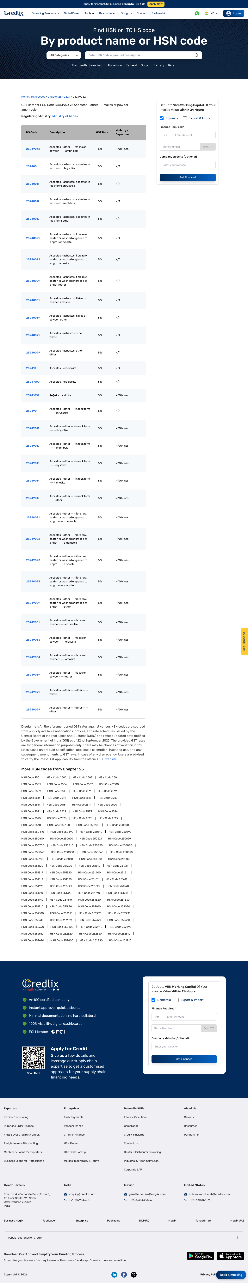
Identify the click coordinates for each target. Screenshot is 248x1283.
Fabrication (49, 1220)
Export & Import (200, 118)
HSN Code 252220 (90, 913)
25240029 (33, 280)
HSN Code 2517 (30, 804)
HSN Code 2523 (82, 811)
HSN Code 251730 (89, 893)
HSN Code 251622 (89, 886)
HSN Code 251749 (32, 899)
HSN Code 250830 (120, 845)
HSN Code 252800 (61, 940)
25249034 (33, 657)
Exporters (10, 1108)
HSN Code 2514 (56, 798)
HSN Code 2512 (107, 791)
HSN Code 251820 (89, 899)
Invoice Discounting (16, 1117)
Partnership (191, 1134)
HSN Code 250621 (90, 838)
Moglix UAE (237, 1220)
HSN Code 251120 (32, 865)
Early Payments (73, 1117)
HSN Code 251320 (60, 872)
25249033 (33, 639)
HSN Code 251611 (88, 879)
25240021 (33, 238)
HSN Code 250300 (117, 825)
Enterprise (82, 1220)
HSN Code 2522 (56, 811)
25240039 (33, 317)
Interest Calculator (135, 1117)
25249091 (33, 692)
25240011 (32, 183)
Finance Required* (172, 127)
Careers (189, 1117)
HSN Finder (71, 1143)
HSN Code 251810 (61, 899)
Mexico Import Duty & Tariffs (81, 1161)
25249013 (33, 463)
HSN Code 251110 (119, 859)
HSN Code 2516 (107, 798)
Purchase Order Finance (19, 1126)
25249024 (33, 581)
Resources (190, 1126)
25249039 (33, 674)
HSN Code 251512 (32, 879)
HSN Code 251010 (62, 859)
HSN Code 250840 (33, 852)
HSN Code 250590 (120, 831)
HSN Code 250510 (91, 831)
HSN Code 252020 (118, 906)
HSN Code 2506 (57, 784)
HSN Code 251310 (89, 865)
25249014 (33, 480)
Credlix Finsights (134, 1134)
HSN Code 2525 (31, 818)
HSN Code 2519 (81, 804)
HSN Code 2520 (107, 804)
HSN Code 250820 (91, 845)
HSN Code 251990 (61, 906)
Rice (171, 65)
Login (233, 13)
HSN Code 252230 (119, 913)
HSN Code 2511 (82, 791)
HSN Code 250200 (87, 825)
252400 (31, 166)
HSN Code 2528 (82, 818)
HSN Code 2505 (31, 784)
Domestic (172, 118)
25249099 (33, 709)
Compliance (131, 1126)
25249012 (33, 445)
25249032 (33, 149)
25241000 (33, 381)
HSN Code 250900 (32, 859)
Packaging (113, 1220)
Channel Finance (74, 1134)
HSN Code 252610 (119, 933)
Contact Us (131, 1143)
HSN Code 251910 (32, 906)
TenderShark (203, 1220)
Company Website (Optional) (178, 156)
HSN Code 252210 (61, 913)
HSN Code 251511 (117, 872)
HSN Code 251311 (117, 865)
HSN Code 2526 (56, 818)
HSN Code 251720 (60, 893)
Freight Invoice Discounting (21, 1143)
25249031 (33, 622)
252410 (31, 368)
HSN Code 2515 (81, 798)
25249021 (33, 517)
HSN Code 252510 (32, 933)
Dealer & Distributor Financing (142, 1152)
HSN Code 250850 (62, 852)
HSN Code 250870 (121, 852)
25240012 (33, 201)
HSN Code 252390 (32, 927)
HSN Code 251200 (61, 865)
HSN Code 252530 (90, 933)
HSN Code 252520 (61, 933)
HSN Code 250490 (61, 831)
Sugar (145, 65)
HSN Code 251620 (32, 886)
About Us (190, 1108)
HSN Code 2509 (31, 791)
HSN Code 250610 (32, 838)
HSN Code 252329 (89, 920)
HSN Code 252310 (32, 920)
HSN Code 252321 (61, 920)
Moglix (172, 1220)
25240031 (33, 300)
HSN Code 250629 (119, 838)
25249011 (32, 428)
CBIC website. (107, 759)
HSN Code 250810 (62, 845)
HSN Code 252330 (118, 920)
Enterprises (72, 1108)
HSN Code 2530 (31, 825)
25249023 (33, 560)
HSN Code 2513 (30, 798)
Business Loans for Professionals (24, 1161)
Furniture (115, 65)
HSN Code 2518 (56, 804)
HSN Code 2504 (109, 777)
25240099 (33, 352)
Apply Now (156, 4)
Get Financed (187, 177)
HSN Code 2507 (83, 784)
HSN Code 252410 (91, 927)
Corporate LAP (133, 1169)
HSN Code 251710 (32, 893)
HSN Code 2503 (82, 777)
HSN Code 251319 (32, 872)
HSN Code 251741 (117, 893)
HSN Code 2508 (109, 784)
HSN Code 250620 (61, 838)
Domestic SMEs (134, 1108)
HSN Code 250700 (32, 845)
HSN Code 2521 (30, 811)
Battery (158, 65)
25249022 (33, 539)
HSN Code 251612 (116, 879)
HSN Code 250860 (91, 852)
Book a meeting (231, 1275)
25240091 (33, 335)
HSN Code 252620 (32, 940)
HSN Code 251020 (90, 859)
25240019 (33, 218)
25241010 (32, 395)
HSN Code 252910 (120, 940)
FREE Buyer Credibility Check (22, 1134)
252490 (31, 410)
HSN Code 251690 (118, 886)
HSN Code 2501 (30, 777)
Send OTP (208, 146)
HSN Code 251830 (118, 899)
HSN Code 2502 (56, 777)
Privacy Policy (209, 1274)
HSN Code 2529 (108, 818)
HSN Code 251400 (89, 872)
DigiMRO (144, 1220)
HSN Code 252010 (89, 906)
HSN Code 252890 (91, 940)
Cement (131, 65)
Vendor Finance (73, 1126)
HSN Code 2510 (56, 791)
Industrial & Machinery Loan (141, 1161)
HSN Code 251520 (60, 879)
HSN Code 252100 (32, 913)
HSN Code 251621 (61, 886)
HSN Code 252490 (120, 927)
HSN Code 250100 (58, 825)
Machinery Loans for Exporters (23, 1152)
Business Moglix (13, 1220)
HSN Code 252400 (61, 927)
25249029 (33, 603)
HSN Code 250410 (32, 831)
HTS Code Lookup (75, 1152)
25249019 (33, 498)
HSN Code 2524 (108, 811)
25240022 (33, 259)
